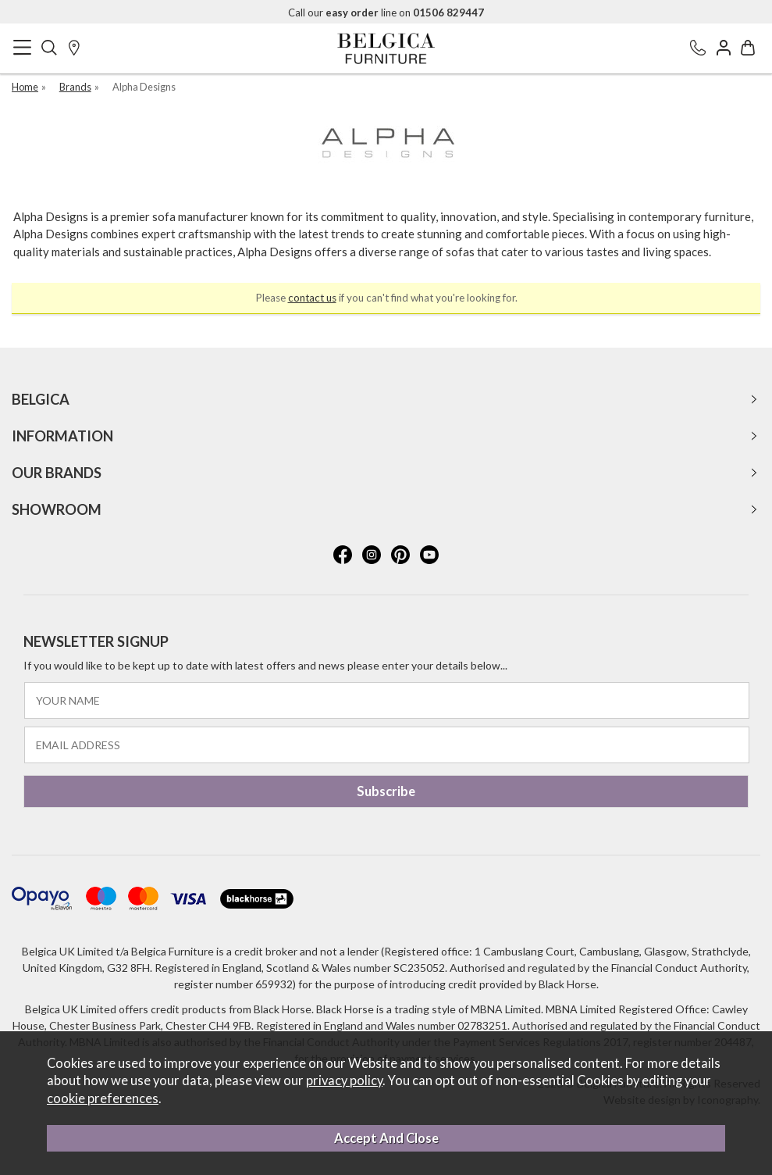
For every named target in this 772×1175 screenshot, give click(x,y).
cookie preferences (102, 1098)
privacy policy (344, 1080)
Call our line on (386, 12)
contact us (312, 297)
